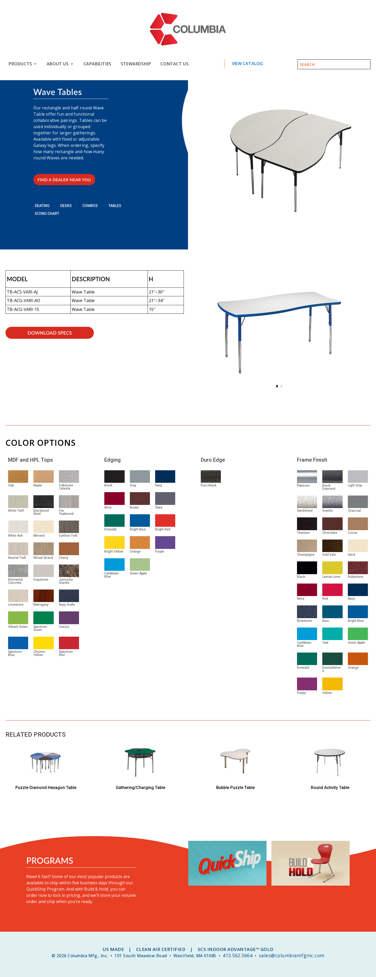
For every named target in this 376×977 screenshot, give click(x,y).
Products (20, 64)
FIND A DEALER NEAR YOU (64, 179)
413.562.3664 (237, 955)
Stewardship (136, 64)
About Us (58, 64)
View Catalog (247, 63)
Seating (42, 206)
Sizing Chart (47, 214)
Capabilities (97, 64)
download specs (50, 333)
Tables (114, 206)
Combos (90, 206)
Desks (66, 206)
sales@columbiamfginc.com (292, 955)
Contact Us (174, 64)
